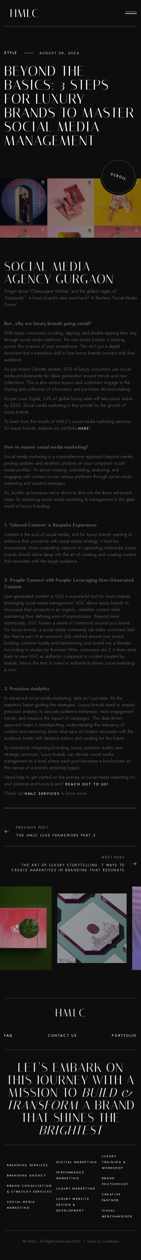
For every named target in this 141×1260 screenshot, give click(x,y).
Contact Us (62, 1058)
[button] (131, 13)
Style (10, 52)
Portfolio (124, 1058)
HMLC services (42, 816)
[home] (24, 13)
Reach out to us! (87, 807)
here (84, 451)
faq (8, 1058)
